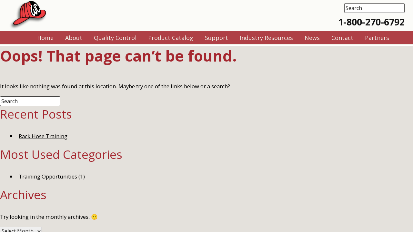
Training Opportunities (48, 176)
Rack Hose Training (43, 136)
